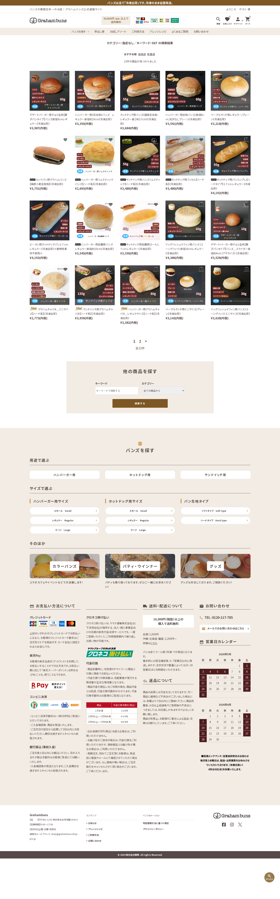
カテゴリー (148, 383)
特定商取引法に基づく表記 (156, 863)
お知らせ (91, 863)
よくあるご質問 (180, 31)
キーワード (101, 383)
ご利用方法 (138, 31)
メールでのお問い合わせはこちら (223, 669)
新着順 (151, 54)
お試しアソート (118, 31)
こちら (154, 683)
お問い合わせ (201, 31)
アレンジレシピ (158, 31)
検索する (140, 403)
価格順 (142, 54)
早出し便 (99, 31)
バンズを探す (78, 31)
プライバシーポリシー (153, 869)
